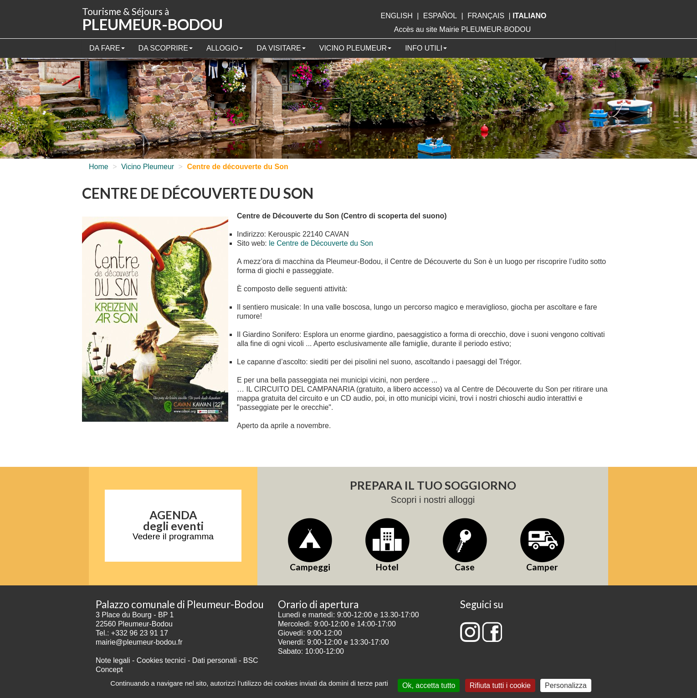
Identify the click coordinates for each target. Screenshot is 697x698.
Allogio (224, 48)
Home (98, 167)
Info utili (426, 48)
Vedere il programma (173, 536)
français (485, 16)
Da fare (107, 48)
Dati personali (214, 660)
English (396, 16)
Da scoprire (165, 48)
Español (440, 16)
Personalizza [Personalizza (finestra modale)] (566, 685)
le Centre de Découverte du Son (321, 243)
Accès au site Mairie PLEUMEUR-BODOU (462, 29)
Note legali (114, 660)
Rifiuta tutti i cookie (500, 685)
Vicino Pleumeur (355, 48)
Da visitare (281, 48)
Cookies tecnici (162, 660)
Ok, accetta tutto (429, 685)
